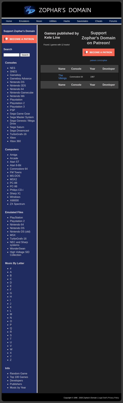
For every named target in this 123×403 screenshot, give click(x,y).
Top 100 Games (19, 377)
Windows (15, 197)
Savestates (82, 21)
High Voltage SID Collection (19, 253)
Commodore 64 (19, 168)
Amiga (13, 154)
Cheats (98, 21)
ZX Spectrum (17, 204)
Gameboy (15, 75)
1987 (92, 77)
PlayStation (16, 217)
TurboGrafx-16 (18, 134)
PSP (12, 110)
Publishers (16, 384)
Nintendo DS (17, 82)
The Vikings (62, 77)
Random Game (18, 373)
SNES (13, 71)
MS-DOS (15, 175)
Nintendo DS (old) (20, 231)
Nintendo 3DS (18, 85)
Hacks (67, 21)
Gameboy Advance (21, 78)
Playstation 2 (17, 103)
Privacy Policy (113, 398)
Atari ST (14, 161)
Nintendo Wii (17, 96)
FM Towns (16, 172)
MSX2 (13, 179)
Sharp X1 (15, 193)
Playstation (16, 99)
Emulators (24, 21)
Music (39, 21)
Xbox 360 (15, 141)
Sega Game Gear (20, 113)
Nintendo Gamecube (21, 92)
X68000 (14, 200)
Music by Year (18, 387)
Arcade (14, 158)
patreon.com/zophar (98, 60)
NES (12, 68)
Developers (16, 380)
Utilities (53, 21)
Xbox (13, 137)
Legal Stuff (102, 398)
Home (9, 21)
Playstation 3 (17, 106)
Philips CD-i (16, 190)
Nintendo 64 (17, 89)
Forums (113, 21)
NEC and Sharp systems (19, 243)
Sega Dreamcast (19, 130)
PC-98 (13, 186)
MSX (13, 235)
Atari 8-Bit (15, 165)
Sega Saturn (17, 127)
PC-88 (13, 183)
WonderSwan (17, 248)
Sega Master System (22, 117)
